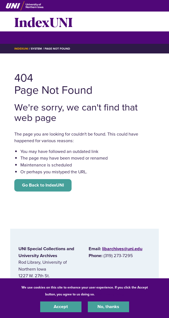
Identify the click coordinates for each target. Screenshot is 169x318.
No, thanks (108, 306)
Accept (61, 306)
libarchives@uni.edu (122, 249)
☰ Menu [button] (24, 37)
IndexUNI (43, 21)
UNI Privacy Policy (110, 294)
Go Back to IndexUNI (43, 185)
